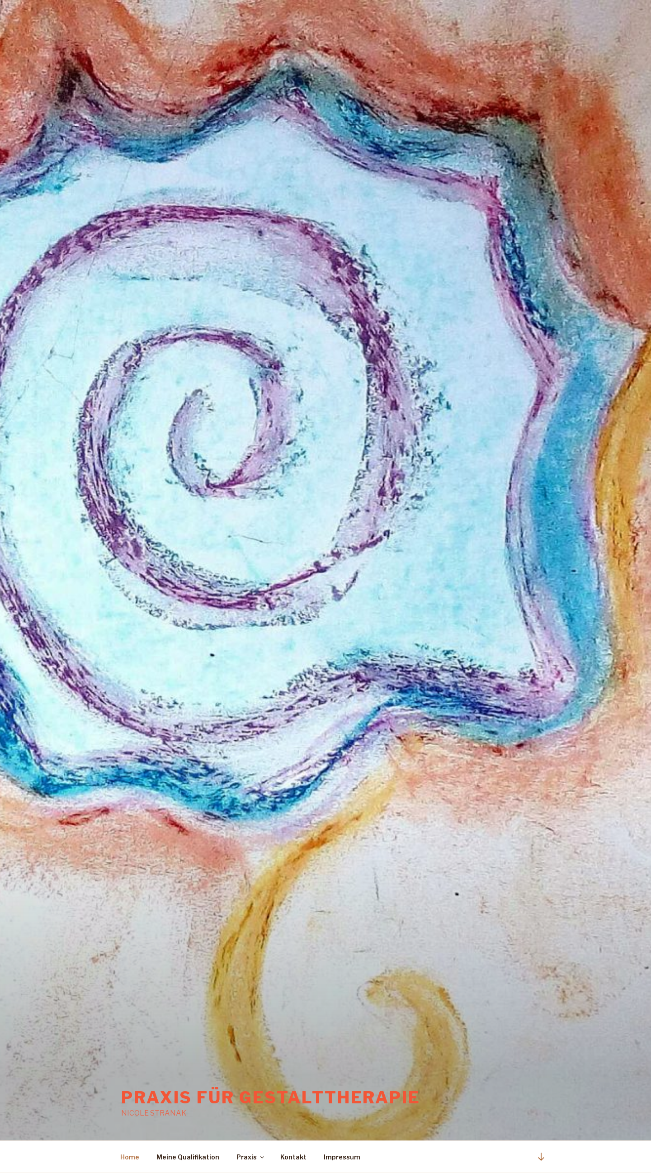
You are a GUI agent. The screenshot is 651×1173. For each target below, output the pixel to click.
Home (129, 1157)
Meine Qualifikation (187, 1157)
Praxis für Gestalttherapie (270, 1097)
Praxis (250, 1157)
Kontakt (293, 1157)
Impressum (342, 1157)
